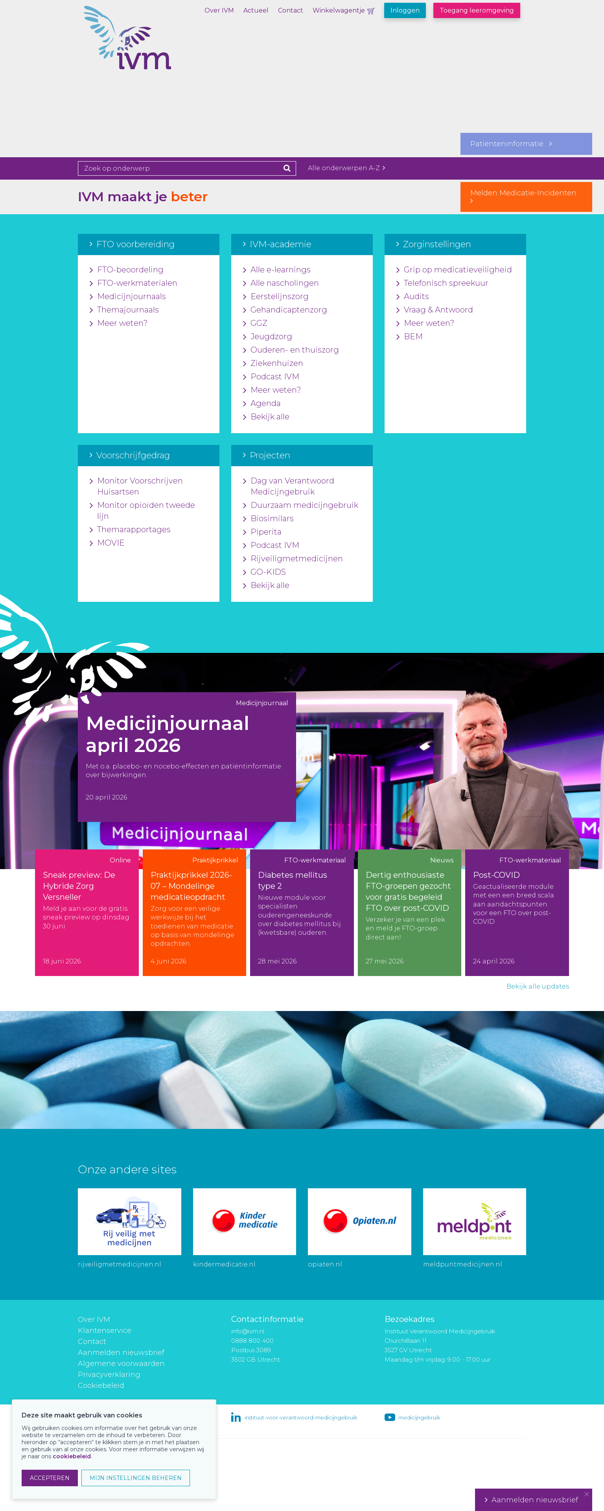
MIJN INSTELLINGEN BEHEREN (136, 1478)
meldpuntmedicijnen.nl (462, 1264)
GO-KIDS (264, 572)
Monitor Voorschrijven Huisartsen (136, 486)
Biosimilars (268, 519)
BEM (409, 337)
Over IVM (219, 10)
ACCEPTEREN (50, 1478)
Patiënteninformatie (511, 144)
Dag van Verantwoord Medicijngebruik (288, 486)
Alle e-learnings (277, 270)
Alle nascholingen (281, 283)
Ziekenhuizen (273, 363)
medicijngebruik (419, 1417)
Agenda (262, 404)
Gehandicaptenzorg (285, 310)
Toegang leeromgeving (477, 10)
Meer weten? (119, 323)
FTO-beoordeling (127, 270)
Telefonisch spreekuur (442, 283)
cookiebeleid (72, 1456)
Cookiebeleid (101, 1385)
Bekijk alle (266, 417)
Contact (290, 10)
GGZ (255, 323)
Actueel (256, 10)
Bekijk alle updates (537, 986)
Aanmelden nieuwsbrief (121, 1352)
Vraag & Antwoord (434, 310)
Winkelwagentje (339, 10)
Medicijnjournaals (128, 297)
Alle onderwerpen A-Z (346, 168)
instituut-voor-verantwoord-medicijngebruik (301, 1417)
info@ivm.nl (247, 1331)
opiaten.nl (325, 1264)
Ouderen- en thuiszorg (291, 350)
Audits (412, 297)
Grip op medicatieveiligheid (454, 270)
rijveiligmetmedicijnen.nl (119, 1264)
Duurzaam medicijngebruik (300, 505)
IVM (154, 45)
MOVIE (107, 543)
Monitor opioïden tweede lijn (142, 511)
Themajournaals (124, 310)
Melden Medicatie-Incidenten (526, 196)
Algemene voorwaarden (121, 1363)
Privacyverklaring (109, 1374)
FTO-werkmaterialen (133, 283)
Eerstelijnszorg (276, 297)
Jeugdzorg (267, 337)
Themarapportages (130, 530)
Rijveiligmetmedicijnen (293, 559)
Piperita (262, 532)
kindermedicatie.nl (224, 1264)
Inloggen (405, 10)
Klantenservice (104, 1330)
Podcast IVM (271, 377)
